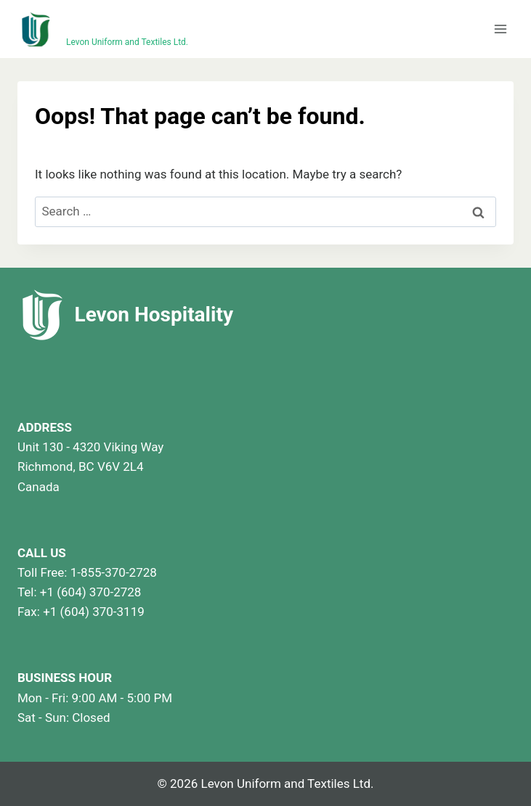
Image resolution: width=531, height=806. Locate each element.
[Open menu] (500, 28)
